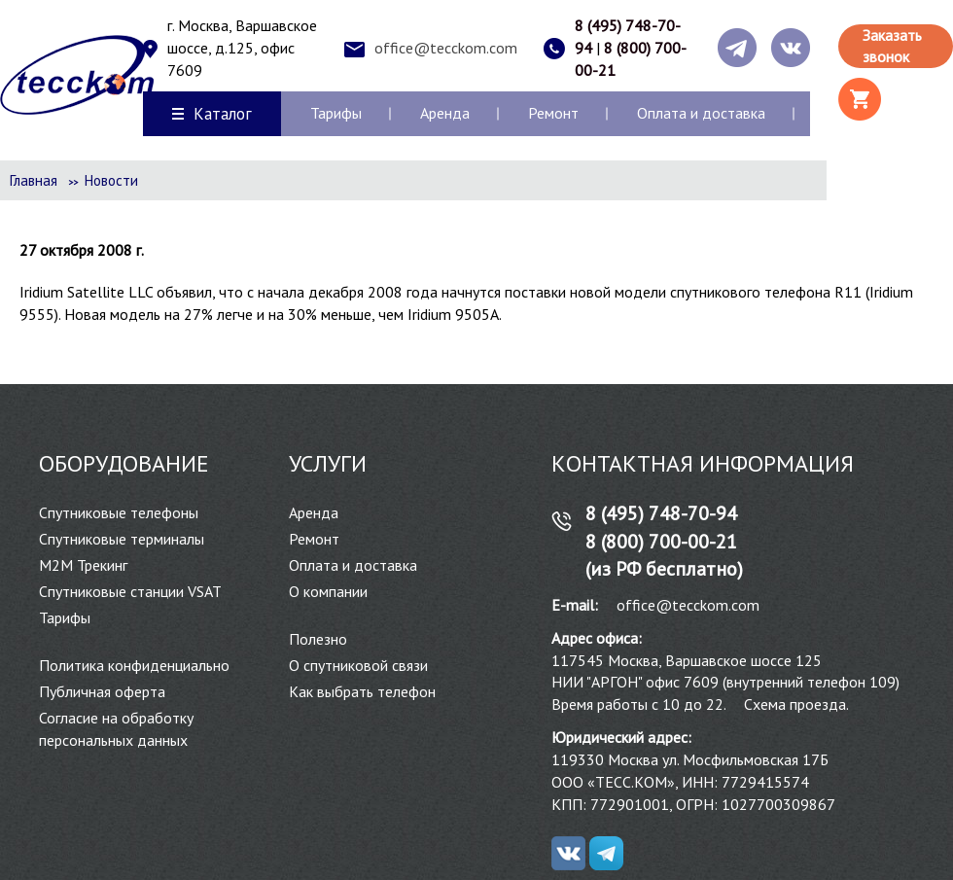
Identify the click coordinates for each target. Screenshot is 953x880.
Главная (33, 180)
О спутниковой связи (358, 665)
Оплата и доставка (701, 113)
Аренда (445, 113)
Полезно (318, 639)
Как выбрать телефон (362, 691)
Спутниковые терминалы (121, 538)
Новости (111, 180)
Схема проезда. (796, 704)
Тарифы (336, 113)
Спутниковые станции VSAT (130, 591)
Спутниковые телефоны (118, 512)
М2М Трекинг (83, 565)
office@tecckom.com (445, 47)
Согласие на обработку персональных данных (116, 729)
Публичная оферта (102, 691)
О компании (328, 591)
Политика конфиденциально (134, 665)
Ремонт (553, 113)
